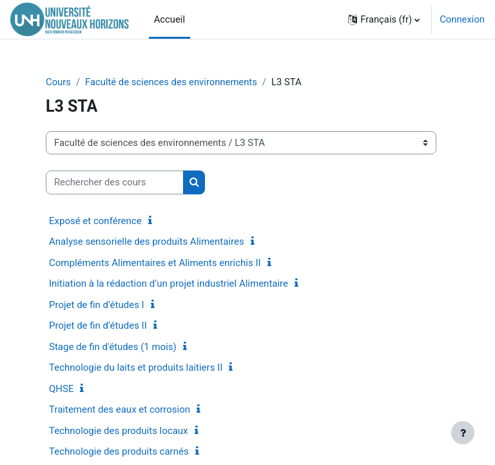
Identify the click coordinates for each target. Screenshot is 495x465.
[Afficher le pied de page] (462, 432)
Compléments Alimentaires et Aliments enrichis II (155, 263)
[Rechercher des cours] (115, 182)
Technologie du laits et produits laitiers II (135, 367)
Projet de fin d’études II (98, 325)
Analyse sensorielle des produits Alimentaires (146, 241)
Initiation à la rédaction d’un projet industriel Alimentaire (168, 283)
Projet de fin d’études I (96, 305)
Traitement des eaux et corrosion (119, 409)
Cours (58, 82)
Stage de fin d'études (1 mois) (113, 347)
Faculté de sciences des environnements (171, 82)
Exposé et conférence (95, 221)
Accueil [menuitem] (169, 19)
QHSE (61, 389)
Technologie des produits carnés (119, 451)
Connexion (462, 19)
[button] (384, 19)
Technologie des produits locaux (118, 431)
